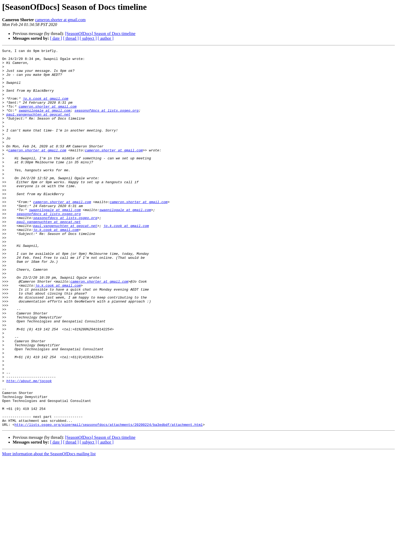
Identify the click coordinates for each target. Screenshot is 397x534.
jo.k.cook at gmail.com (45, 108)
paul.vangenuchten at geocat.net (38, 127)
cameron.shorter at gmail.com (60, 19)
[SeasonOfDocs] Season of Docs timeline (100, 33)
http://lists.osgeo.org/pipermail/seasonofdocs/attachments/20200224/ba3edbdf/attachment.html (109, 500)
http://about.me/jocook (29, 447)
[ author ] (106, 38)
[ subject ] (88, 38)
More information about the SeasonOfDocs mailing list (49, 529)
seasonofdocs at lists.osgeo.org (106, 123)
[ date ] (56, 38)
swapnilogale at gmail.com (44, 123)
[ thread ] (71, 38)
